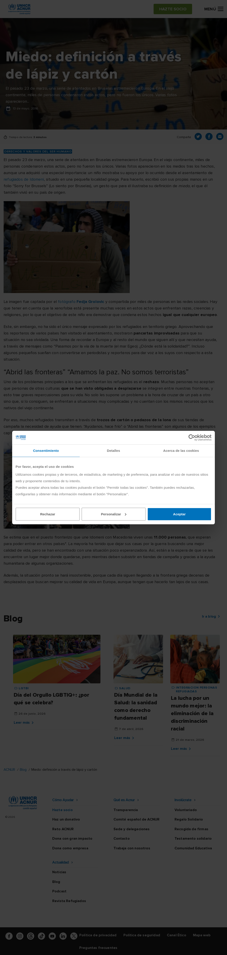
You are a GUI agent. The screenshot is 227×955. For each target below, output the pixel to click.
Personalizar (113, 514)
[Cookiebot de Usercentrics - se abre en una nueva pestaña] (191, 437)
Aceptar (179, 514)
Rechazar (47, 514)
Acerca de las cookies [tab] (181, 450)
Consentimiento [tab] (46, 450)
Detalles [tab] (113, 450)
